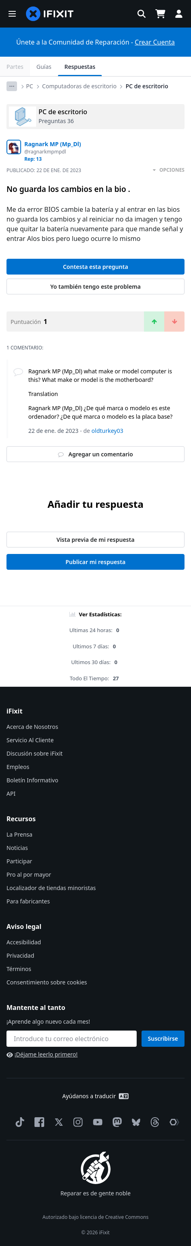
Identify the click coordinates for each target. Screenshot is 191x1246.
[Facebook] (37, 1122)
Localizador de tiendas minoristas (51, 888)
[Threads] (153, 1122)
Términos (18, 969)
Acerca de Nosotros (32, 727)
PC (29, 86)
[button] (12, 13)
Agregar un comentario (95, 454)
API (10, 793)
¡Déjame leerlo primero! (41, 1054)
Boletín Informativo (32, 780)
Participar (19, 861)
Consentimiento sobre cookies (46, 982)
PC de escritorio (147, 86)
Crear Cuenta (155, 42)
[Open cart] (160, 13)
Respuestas (79, 66)
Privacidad (20, 955)
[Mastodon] (115, 1122)
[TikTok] (18, 1122)
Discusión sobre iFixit (34, 753)
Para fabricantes (28, 901)
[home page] (50, 13)
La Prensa (19, 834)
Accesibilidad (23, 942)
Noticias (17, 848)
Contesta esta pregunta (95, 266)
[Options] (11, 86)
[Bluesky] (134, 1122)
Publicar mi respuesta (96, 562)
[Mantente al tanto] (71, 1039)
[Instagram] (76, 1122)
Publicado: (43, 170)
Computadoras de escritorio (79, 86)
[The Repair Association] (172, 1122)
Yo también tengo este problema (95, 286)
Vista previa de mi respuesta (95, 539)
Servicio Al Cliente (30, 740)
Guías (44, 66)
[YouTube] (96, 1122)
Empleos (17, 767)
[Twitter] (57, 1122)
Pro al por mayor (28, 874)
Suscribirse (163, 1038)
